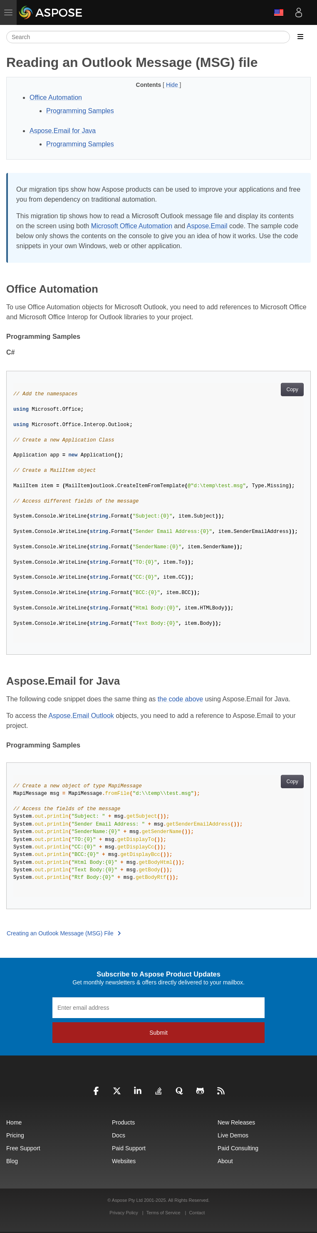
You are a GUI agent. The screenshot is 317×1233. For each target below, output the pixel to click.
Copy (292, 389)
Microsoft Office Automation (131, 225)
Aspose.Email (207, 225)
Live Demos (233, 1135)
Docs (118, 1135)
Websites (124, 1161)
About (225, 1161)
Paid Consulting (238, 1148)
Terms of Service (163, 1212)
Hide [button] (173, 84)
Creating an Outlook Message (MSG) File (64, 933)
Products (123, 1122)
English (279, 12)
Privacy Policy (124, 1212)
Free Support (23, 1148)
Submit (158, 1032)
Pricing (15, 1135)
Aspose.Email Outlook (81, 715)
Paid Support (129, 1148)
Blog (12, 1161)
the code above (180, 699)
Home (14, 1122)
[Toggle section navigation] (300, 37)
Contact (197, 1212)
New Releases (236, 1122)
